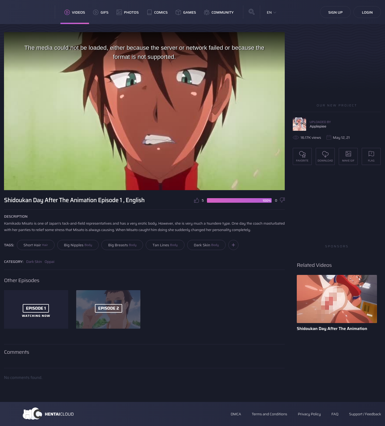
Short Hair (36, 245)
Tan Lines (165, 245)
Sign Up (335, 12)
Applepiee (318, 126)
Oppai (50, 261)
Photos (128, 12)
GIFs (101, 12)
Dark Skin (206, 245)
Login (367, 12)
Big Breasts (122, 245)
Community (219, 12)
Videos (74, 12)
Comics (157, 12)
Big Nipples (78, 245)
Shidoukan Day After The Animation (332, 328)
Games (186, 12)
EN (269, 12)
